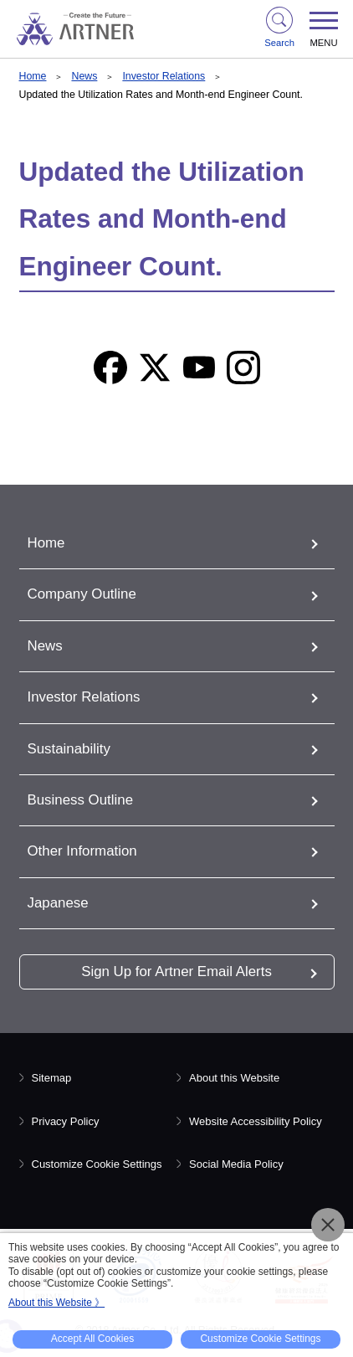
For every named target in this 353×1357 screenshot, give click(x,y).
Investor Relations (163, 76)
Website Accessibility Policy (255, 1121)
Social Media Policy (236, 1164)
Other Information (82, 851)
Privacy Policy (66, 1121)
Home (33, 76)
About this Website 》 (56, 1302)
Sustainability (69, 749)
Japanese (58, 903)
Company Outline (82, 594)
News (84, 76)
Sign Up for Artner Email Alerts (176, 971)
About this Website (234, 1078)
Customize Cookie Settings (97, 1164)
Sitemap (52, 1078)
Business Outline (81, 800)
